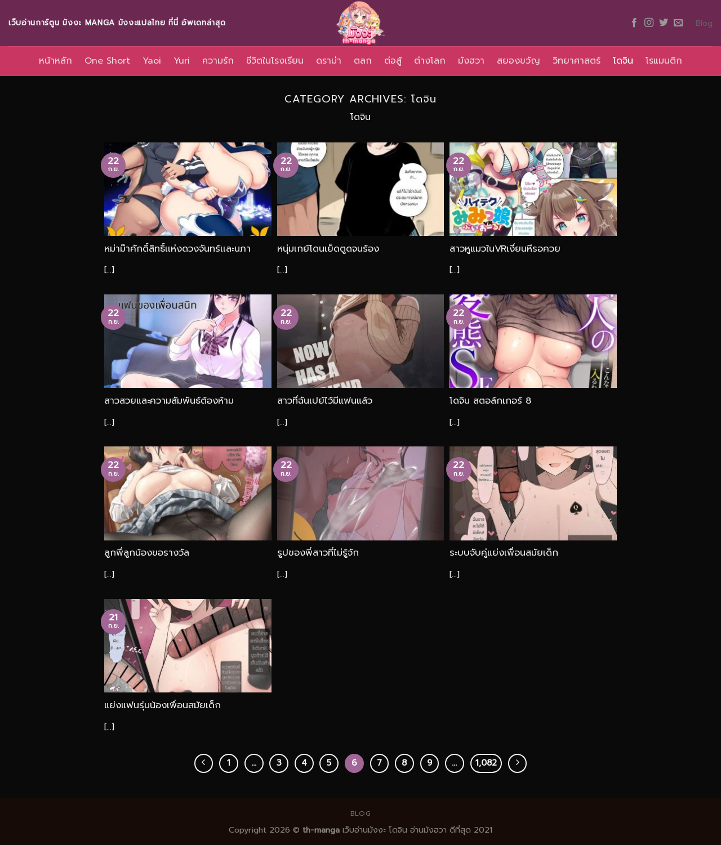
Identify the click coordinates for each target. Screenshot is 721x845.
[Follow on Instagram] (648, 23)
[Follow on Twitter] (663, 23)
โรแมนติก (664, 61)
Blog (704, 23)
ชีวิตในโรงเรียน (275, 61)
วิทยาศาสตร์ (576, 61)
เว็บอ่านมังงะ (363, 830)
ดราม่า (328, 61)
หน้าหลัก (55, 61)
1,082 (486, 763)
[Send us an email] (678, 23)
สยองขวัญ (518, 61)
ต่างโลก (430, 61)
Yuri (181, 61)
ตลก (363, 61)
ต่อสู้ (393, 61)
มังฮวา (471, 61)
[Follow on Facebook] (634, 23)
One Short (107, 61)
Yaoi (152, 61)
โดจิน (623, 61)
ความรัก (218, 61)
